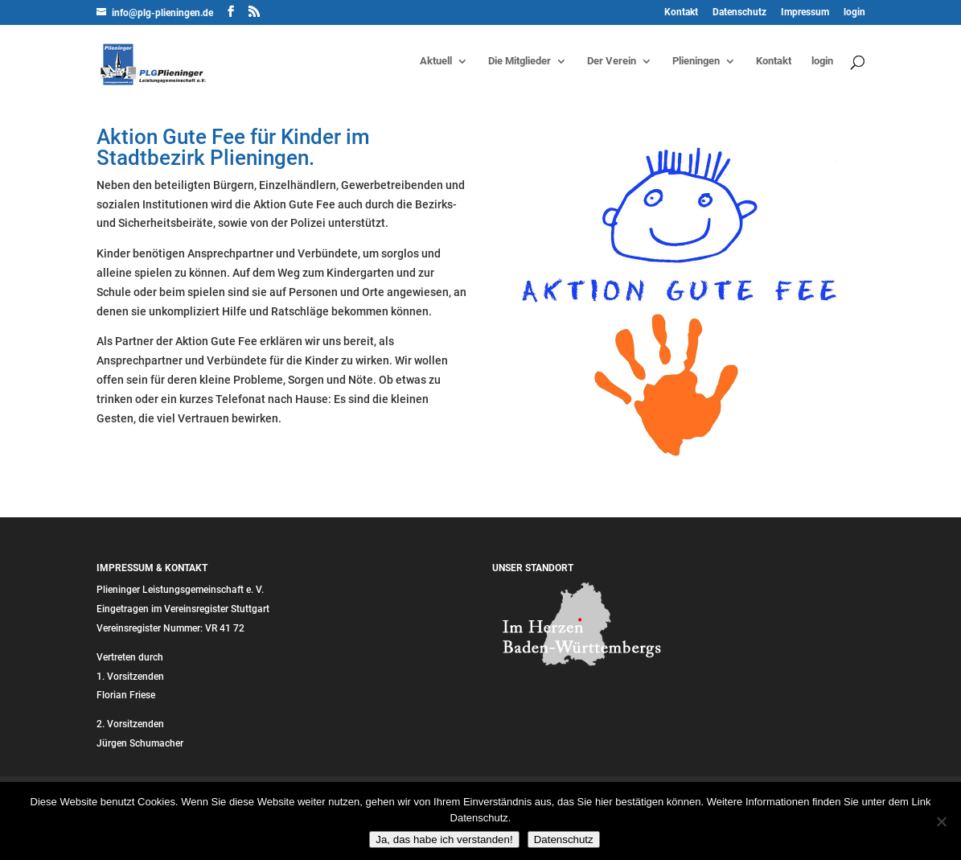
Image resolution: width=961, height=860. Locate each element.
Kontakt (681, 12)
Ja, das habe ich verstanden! (444, 839)
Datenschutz (739, 12)
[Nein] (941, 821)
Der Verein (611, 61)
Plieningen (696, 61)
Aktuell (436, 61)
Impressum (805, 12)
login (854, 12)
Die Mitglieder (519, 61)
